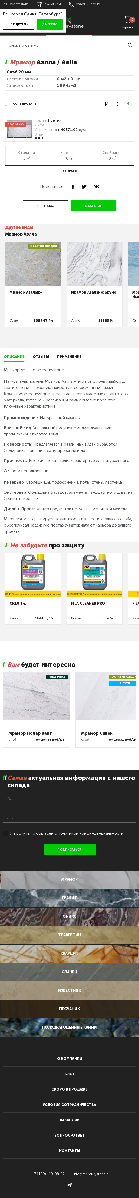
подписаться (69, 849)
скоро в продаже (69, 1089)
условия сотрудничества (69, 1105)
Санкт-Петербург (16, 4)
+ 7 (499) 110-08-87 (47, 1174)
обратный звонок (85, 4)
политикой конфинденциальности (90, 833)
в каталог (93, 206)
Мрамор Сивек (97, 733)
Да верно (50, 24)
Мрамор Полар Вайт (30, 733)
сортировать (24, 103)
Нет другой (18, 24)
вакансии (70, 1120)
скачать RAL (49, 4)
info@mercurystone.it (90, 1174)
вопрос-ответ (69, 1135)
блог (70, 1074)
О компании (69, 1059)
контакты (69, 1151)
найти (130, 45)
